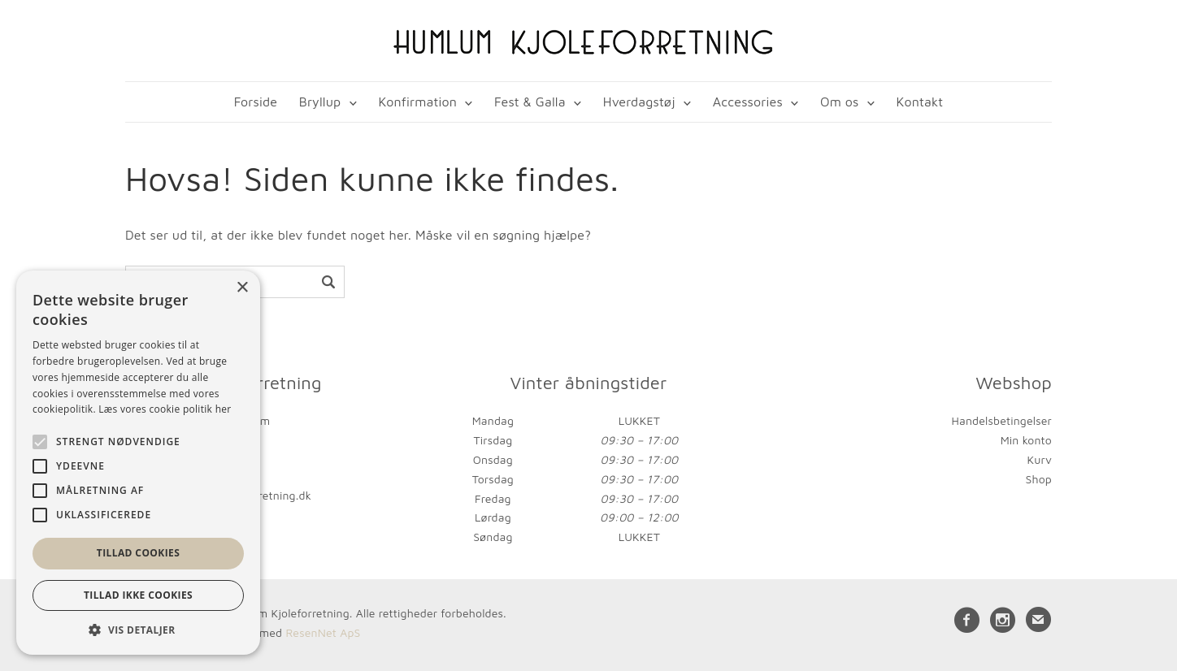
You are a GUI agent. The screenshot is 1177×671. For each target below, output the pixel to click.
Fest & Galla (530, 101)
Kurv (1039, 459)
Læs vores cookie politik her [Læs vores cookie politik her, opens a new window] (164, 409)
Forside (255, 101)
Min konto (1026, 440)
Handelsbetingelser (1002, 420)
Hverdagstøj (639, 101)
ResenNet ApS (322, 632)
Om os (839, 101)
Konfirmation (417, 101)
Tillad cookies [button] (138, 553)
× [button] (242, 288)
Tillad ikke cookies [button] (138, 595)
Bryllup (320, 101)
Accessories (748, 101)
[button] (138, 630)
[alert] (138, 463)
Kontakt (920, 101)
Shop (1039, 479)
